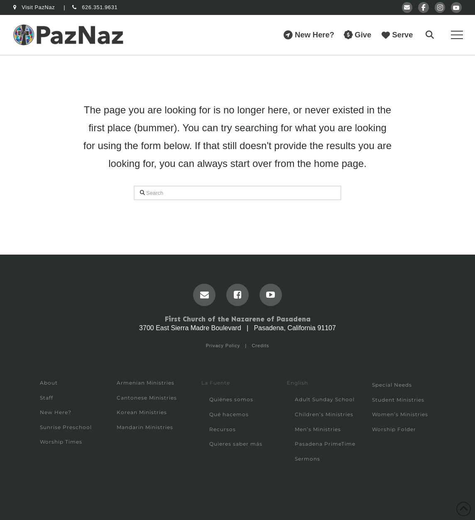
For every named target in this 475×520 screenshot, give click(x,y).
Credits (260, 345)
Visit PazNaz (34, 7)
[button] (430, 35)
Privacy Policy (223, 345)
